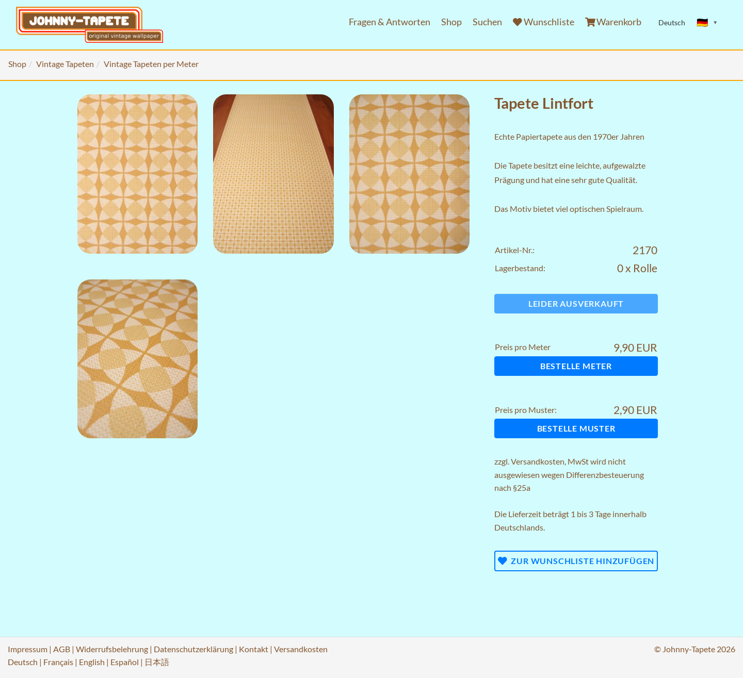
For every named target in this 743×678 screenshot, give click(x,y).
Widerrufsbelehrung (112, 649)
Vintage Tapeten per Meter (151, 64)
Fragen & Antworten (389, 21)
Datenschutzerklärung (193, 649)
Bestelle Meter (576, 366)
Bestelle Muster (576, 428)
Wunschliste (543, 21)
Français (58, 662)
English (92, 662)
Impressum (27, 649)
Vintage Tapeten (65, 64)
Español (124, 662)
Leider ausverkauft (576, 303)
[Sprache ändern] (707, 22)
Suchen (487, 21)
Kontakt (253, 649)
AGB (61, 649)
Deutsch (23, 662)
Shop (451, 21)
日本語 (156, 662)
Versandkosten (537, 461)
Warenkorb (613, 21)
